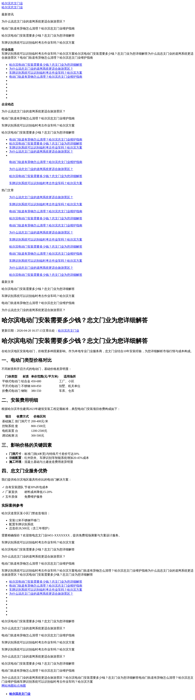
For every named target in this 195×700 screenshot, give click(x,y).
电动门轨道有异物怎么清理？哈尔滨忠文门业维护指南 (45, 76)
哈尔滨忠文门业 (12, 3)
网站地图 (8, 685)
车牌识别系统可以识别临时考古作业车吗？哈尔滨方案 (45, 72)
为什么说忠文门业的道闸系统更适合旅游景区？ (41, 68)
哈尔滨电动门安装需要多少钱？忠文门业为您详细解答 (45, 64)
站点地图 (20, 685)
